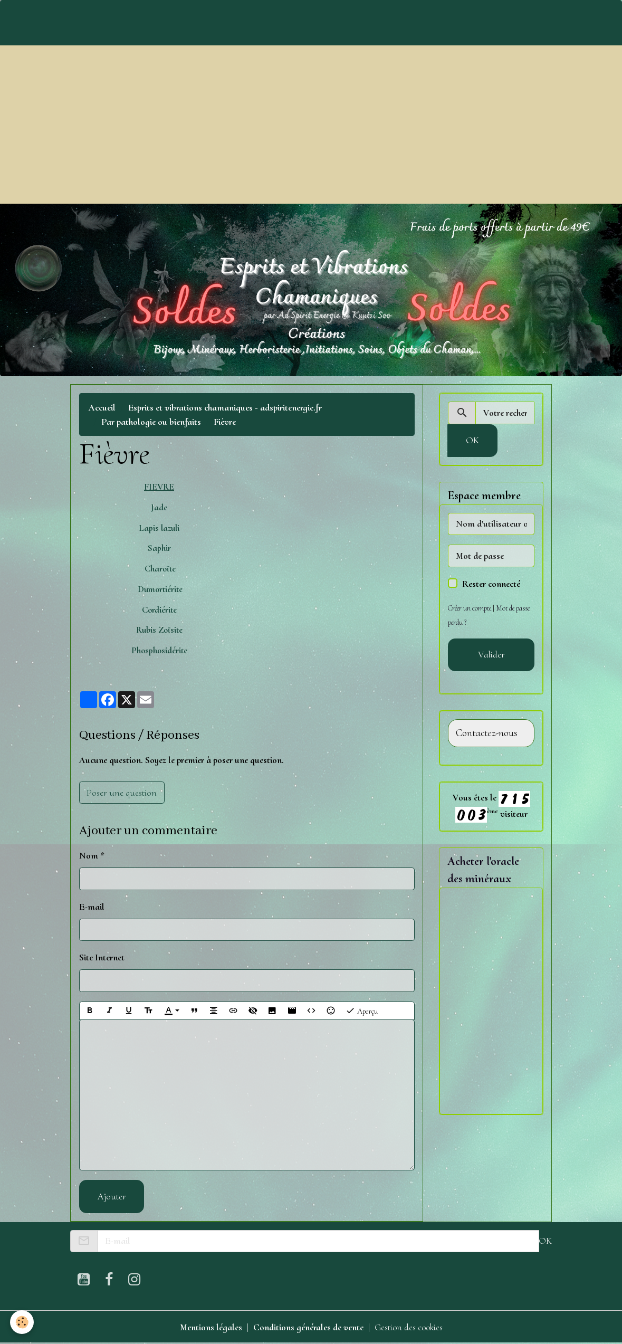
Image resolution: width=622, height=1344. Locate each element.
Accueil (102, 407)
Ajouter (112, 1196)
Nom (88, 855)
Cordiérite (159, 609)
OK (472, 440)
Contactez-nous (487, 733)
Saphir (159, 548)
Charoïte (159, 568)
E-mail (91, 906)
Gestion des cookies (408, 1327)
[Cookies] (22, 1322)
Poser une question (122, 792)
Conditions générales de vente (307, 1327)
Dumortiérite (159, 589)
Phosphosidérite (159, 650)
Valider (491, 654)
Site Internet (102, 957)
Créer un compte (469, 608)
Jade (159, 507)
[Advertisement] (311, 124)
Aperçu (362, 1011)
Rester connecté (491, 583)
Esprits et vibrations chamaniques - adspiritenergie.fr (225, 407)
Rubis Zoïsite (159, 629)
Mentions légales (210, 1327)
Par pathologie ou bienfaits (151, 421)
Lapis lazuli (159, 527)
